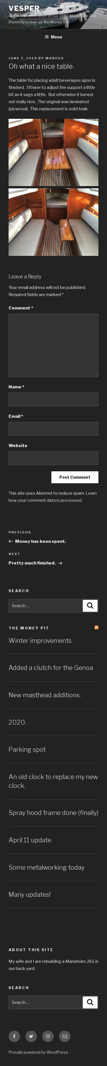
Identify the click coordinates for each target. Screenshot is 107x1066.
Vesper (24, 8)
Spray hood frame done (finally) (53, 812)
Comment (21, 308)
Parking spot (27, 749)
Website (18, 445)
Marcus (54, 58)
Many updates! (30, 894)
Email (16, 416)
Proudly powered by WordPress (38, 1052)
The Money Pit (29, 628)
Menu (53, 36)
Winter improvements (40, 640)
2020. (17, 722)
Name (16, 387)
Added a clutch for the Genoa (51, 667)
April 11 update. (30, 840)
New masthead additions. (45, 695)
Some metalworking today (46, 867)
